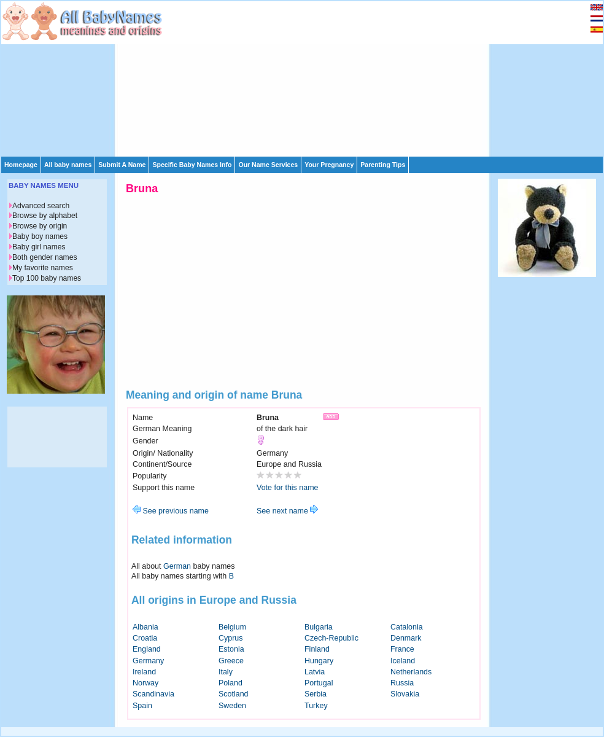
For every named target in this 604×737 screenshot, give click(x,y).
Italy (226, 672)
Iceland (402, 661)
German (177, 566)
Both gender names (44, 257)
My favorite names (42, 267)
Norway (145, 683)
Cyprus (231, 638)
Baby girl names (39, 247)
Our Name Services (268, 164)
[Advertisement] (255, 78)
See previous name (171, 511)
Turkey (316, 705)
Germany (148, 661)
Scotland (234, 694)
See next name (287, 511)
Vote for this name (288, 487)
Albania (145, 627)
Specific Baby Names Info (191, 164)
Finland (317, 649)
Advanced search (40, 205)
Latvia (314, 672)
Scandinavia (153, 694)
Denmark (406, 638)
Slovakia (404, 694)
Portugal (318, 683)
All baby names (67, 164)
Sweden (232, 705)
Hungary (318, 661)
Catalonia (406, 627)
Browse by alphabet (44, 215)
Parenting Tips (382, 164)
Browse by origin (39, 226)
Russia (402, 683)
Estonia (231, 649)
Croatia (145, 638)
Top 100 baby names (46, 278)
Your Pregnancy (329, 164)
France (402, 649)
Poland (230, 683)
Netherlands (411, 672)
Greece (231, 661)
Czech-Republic (331, 638)
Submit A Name (121, 164)
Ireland (144, 672)
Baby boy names (40, 236)
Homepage (20, 164)
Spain (142, 705)
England (147, 649)
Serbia (315, 694)
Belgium (232, 627)
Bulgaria (318, 627)
